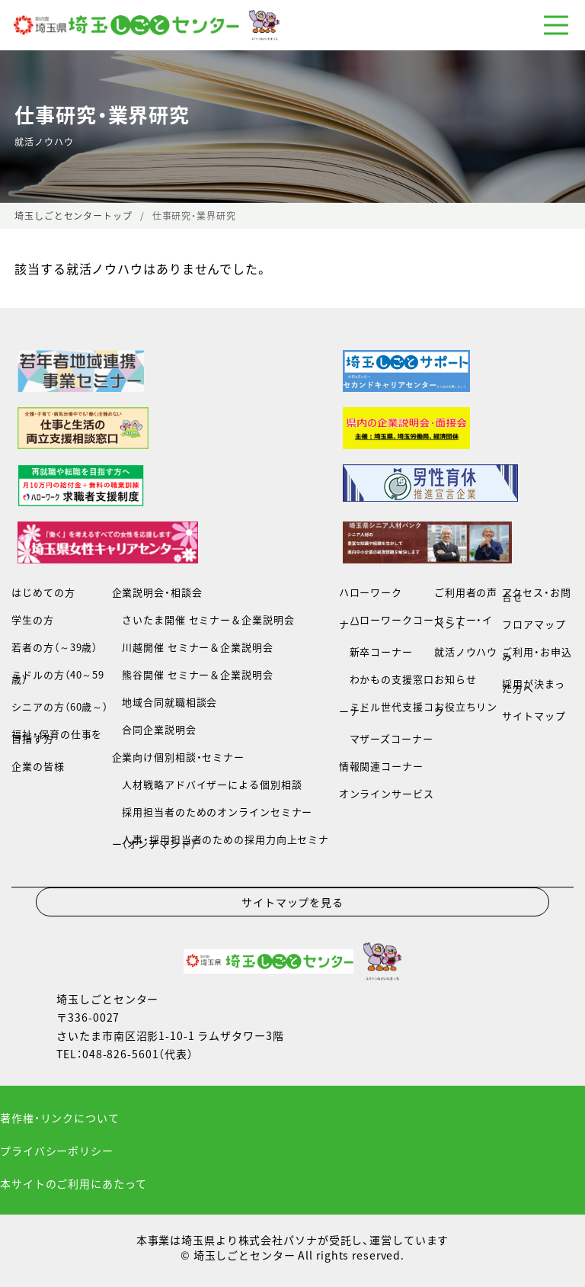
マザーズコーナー (386, 738)
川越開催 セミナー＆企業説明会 (192, 647)
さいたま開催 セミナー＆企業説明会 (203, 619)
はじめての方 (43, 592)
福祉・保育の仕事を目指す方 (56, 736)
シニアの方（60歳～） (59, 706)
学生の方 (32, 619)
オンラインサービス (386, 793)
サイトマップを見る (292, 902)
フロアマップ (533, 624)
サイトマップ (533, 715)
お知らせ (455, 679)
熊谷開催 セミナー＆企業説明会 (192, 674)
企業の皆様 (37, 766)
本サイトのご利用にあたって (73, 1183)
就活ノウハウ (465, 651)
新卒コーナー (376, 651)
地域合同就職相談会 (165, 702)
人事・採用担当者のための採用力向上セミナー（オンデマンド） (220, 841)
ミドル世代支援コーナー (386, 708)
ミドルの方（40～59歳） (57, 676)
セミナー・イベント (463, 621)
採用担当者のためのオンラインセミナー (212, 811)
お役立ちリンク (465, 708)
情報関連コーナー (381, 766)
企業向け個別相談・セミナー (178, 756)
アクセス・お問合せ (536, 594)
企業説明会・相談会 (157, 592)
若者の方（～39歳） (54, 647)
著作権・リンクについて (60, 1117)
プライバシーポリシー (56, 1150)
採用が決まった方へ (533, 685)
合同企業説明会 (154, 729)
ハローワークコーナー (386, 621)
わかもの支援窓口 (386, 679)
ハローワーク (370, 592)
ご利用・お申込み (536, 653)
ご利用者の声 (465, 592)
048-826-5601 (120, 1053)
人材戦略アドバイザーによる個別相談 (207, 784)
